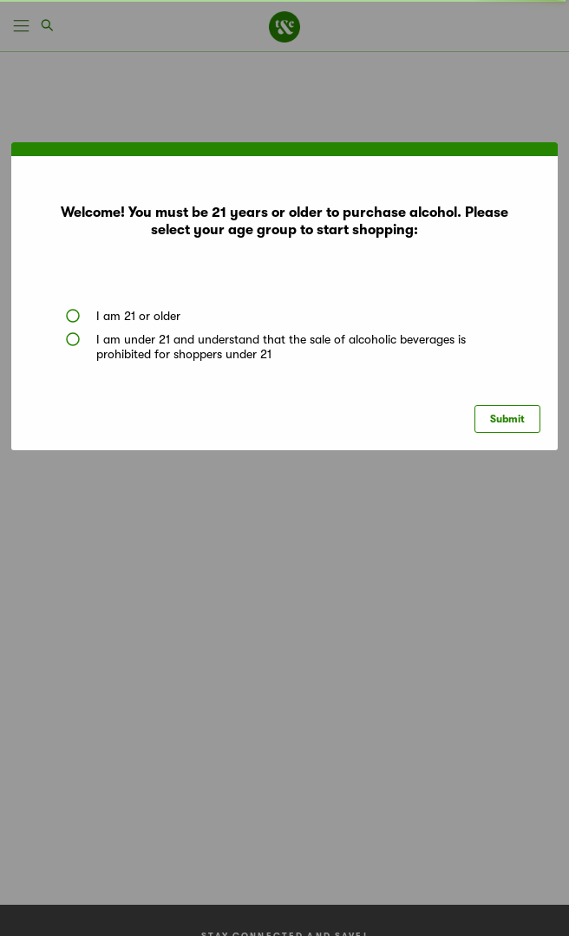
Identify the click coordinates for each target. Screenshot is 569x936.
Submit (507, 419)
